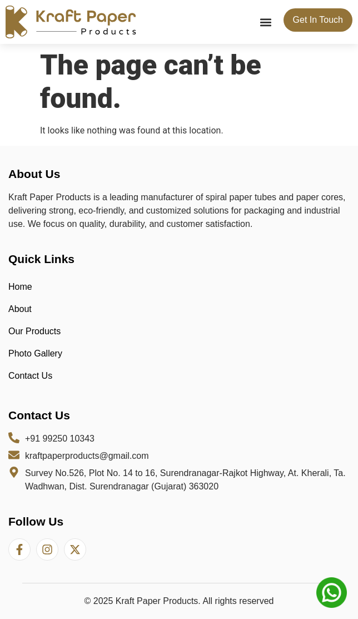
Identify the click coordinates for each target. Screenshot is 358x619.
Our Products (34, 331)
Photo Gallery (35, 353)
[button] (266, 22)
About (20, 309)
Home (20, 286)
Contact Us (30, 375)
